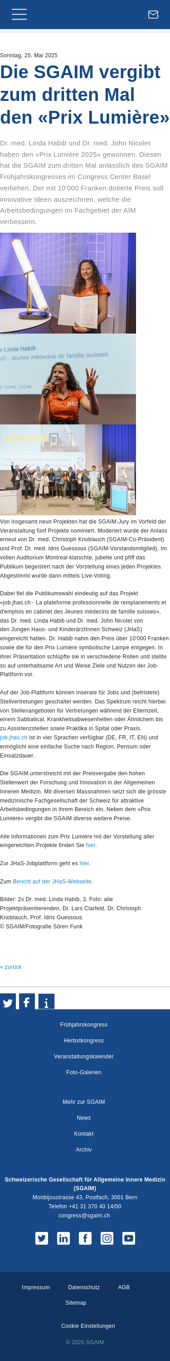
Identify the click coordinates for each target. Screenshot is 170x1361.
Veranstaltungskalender (84, 1056)
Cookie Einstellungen (88, 1326)
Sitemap (75, 1303)
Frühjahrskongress (83, 1025)
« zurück (11, 967)
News (84, 1118)
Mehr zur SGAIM (84, 1102)
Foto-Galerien (83, 1072)
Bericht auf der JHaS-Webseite (52, 881)
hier (91, 845)
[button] (8, 1001)
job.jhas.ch (14, 737)
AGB (124, 1287)
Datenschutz (84, 1287)
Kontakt (84, 1134)
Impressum (36, 1287)
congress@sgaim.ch (84, 1215)
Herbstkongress (84, 1040)
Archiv (84, 1150)
